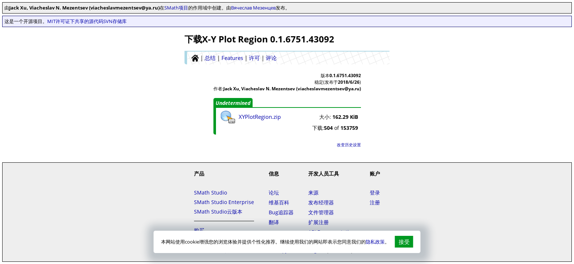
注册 (375, 202)
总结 (210, 57)
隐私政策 (375, 241)
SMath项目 (176, 7)
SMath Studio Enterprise (224, 202)
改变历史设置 (349, 144)
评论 (271, 57)
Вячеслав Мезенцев (253, 7)
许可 (254, 57)
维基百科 (279, 202)
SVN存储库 (115, 21)
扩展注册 (318, 222)
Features (232, 57)
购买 (199, 230)
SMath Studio (210, 192)
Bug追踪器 (281, 212)
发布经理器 (321, 202)
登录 (375, 192)
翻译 (274, 222)
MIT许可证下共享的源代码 (75, 21)
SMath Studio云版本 (218, 211)
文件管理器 (321, 212)
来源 (313, 192)
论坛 (274, 192)
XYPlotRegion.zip (260, 116)
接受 (404, 241)
